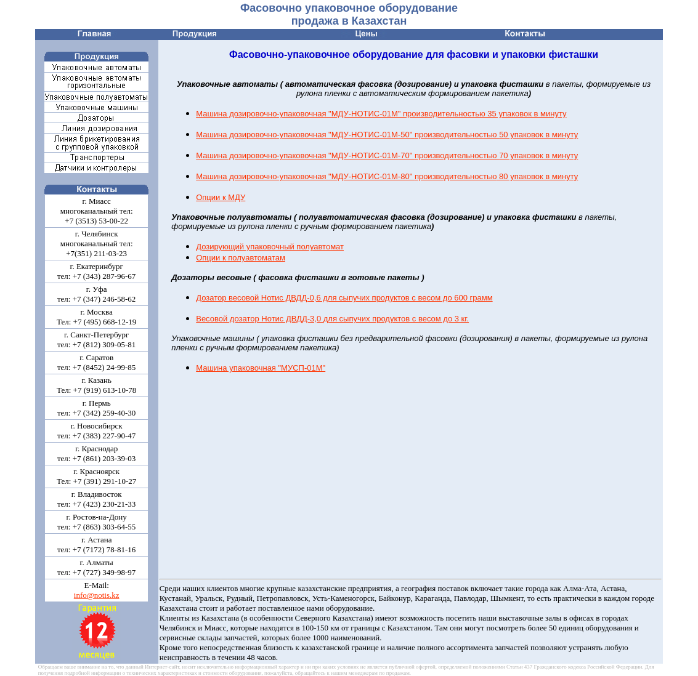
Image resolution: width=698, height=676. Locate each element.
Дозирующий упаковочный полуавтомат (270, 246)
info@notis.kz (97, 595)
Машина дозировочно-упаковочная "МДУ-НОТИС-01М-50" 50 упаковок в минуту (387, 134)
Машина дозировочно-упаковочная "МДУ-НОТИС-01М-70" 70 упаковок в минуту (387, 155)
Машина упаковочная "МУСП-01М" (260, 367)
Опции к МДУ (220, 197)
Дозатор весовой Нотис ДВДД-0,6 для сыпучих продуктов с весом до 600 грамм (344, 297)
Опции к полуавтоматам (240, 257)
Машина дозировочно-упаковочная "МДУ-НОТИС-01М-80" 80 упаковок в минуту (387, 176)
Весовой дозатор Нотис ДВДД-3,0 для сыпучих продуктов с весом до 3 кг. (332, 318)
